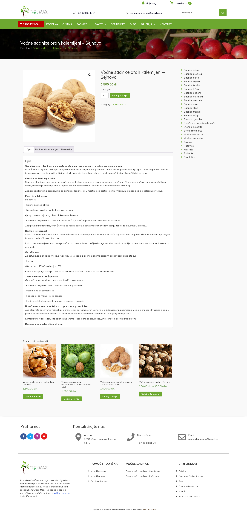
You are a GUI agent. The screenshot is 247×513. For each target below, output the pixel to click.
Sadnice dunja (191, 77)
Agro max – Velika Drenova (191, 476)
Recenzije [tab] (66, 149)
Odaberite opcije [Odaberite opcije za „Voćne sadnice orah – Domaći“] (150, 394)
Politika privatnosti (99, 481)
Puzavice (189, 145)
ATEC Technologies (150, 509)
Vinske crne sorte (193, 138)
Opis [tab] (29, 149)
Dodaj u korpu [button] (33, 396)
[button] (89, 75)
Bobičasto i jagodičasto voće (199, 123)
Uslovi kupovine (98, 476)
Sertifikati (118, 24)
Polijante (188, 153)
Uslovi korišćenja (98, 471)
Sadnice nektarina (193, 100)
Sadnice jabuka (192, 70)
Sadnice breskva (193, 73)
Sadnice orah (119, 104)
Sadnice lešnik (191, 89)
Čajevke (188, 142)
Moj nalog (149, 3)
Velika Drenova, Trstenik (190, 496)
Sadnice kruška (192, 85)
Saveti (101, 24)
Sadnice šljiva (191, 107)
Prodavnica (31, 24)
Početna (52, 24)
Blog (133, 24)
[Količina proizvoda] (105, 95)
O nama (67, 24)
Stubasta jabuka (193, 119)
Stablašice (189, 157)
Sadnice (83, 24)
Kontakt (166, 24)
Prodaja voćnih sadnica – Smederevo (143, 471)
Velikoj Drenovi (61, 493)
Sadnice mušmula (193, 96)
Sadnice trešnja (192, 111)
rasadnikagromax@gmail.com (146, 13)
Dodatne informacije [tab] (46, 149)
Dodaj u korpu (120, 95)
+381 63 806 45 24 (85, 13)
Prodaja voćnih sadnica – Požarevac (142, 476)
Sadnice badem (192, 92)
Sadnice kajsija (192, 81)
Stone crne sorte (193, 130)
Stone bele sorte (193, 126)
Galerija (148, 24)
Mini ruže (188, 149)
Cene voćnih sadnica (188, 486)
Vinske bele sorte (193, 134)
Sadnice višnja (191, 115)
